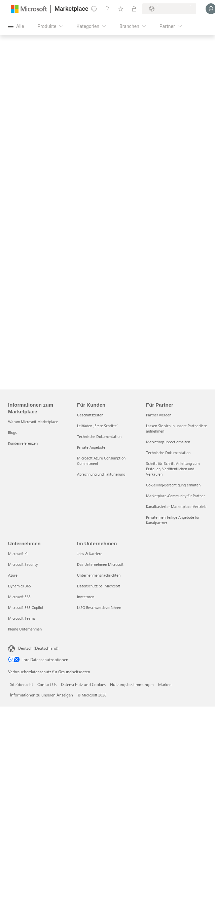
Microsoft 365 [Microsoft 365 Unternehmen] (19, 596)
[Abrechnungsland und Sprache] (169, 8)
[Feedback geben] (93, 9)
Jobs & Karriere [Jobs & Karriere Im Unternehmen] (89, 553)
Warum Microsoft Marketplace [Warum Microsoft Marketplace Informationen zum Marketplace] (33, 421)
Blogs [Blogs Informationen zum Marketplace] (12, 432)
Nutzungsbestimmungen (132, 684)
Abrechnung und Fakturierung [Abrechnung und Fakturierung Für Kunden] (101, 474)
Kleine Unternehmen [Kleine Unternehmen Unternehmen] (25, 628)
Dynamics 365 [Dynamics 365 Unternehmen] (19, 585)
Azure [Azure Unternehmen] (12, 575)
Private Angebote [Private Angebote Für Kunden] (91, 447)
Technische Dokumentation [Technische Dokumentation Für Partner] (168, 452)
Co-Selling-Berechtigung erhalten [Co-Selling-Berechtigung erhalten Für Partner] (173, 484)
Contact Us (47, 684)
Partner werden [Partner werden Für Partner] (158, 414)
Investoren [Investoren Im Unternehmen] (85, 596)
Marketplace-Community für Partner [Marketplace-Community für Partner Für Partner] (175, 495)
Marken (165, 684)
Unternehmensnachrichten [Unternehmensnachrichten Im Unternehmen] (98, 575)
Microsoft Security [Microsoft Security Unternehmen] (23, 564)
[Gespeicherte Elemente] (120, 9)
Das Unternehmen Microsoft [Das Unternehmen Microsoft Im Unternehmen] (100, 564)
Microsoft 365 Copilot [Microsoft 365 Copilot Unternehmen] (25, 607)
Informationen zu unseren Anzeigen (41, 694)
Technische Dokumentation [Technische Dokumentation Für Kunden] (99, 436)
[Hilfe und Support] (107, 9)
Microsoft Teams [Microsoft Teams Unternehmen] (21, 618)
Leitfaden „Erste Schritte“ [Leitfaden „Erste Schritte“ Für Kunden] (97, 425)
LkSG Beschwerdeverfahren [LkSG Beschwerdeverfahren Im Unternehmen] (99, 607)
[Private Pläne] (134, 9)
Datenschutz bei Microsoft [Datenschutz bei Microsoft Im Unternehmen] (98, 585)
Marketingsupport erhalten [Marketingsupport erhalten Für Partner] (168, 441)
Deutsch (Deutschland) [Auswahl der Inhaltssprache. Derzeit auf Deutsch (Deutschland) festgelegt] (38, 648)
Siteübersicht (21, 684)
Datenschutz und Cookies (83, 684)
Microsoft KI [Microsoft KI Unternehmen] (18, 553)
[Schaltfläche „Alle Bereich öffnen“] (16, 26)
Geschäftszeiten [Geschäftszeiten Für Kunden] (90, 414)
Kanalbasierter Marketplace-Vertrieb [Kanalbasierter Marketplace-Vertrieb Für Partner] (176, 506)
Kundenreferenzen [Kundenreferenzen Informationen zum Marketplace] (23, 443)
